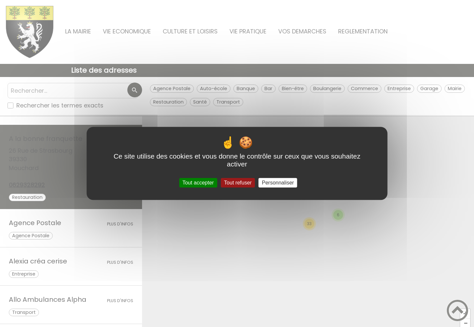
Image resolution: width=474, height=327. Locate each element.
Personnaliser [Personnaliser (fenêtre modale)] (278, 182)
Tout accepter (198, 182)
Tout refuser (237, 182)
